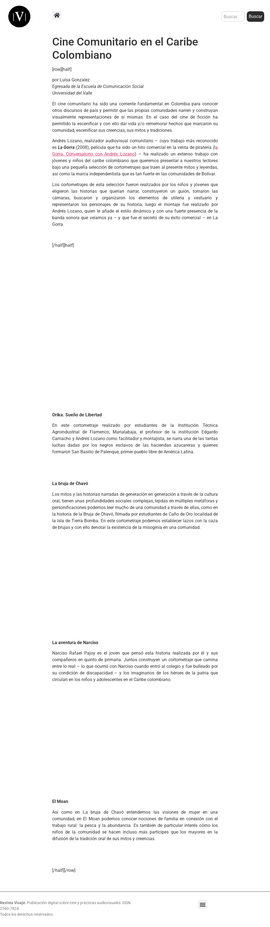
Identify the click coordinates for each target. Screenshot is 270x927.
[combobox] (233, 16)
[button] (56, 15)
